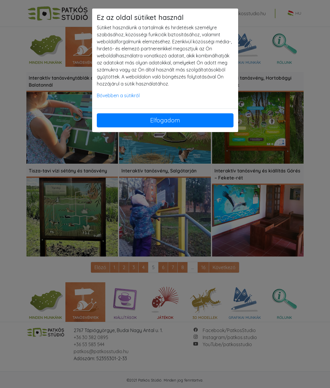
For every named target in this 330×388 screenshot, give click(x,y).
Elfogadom (165, 120)
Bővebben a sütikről (118, 95)
